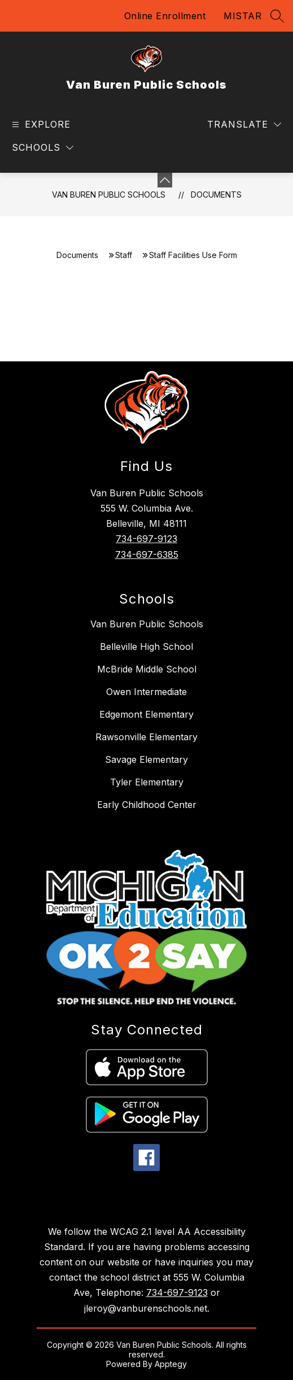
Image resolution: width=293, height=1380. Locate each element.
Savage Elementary (146, 759)
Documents (216, 194)
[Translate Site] (244, 124)
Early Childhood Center (146, 804)
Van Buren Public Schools (108, 194)
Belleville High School (146, 646)
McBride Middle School (146, 669)
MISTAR (242, 15)
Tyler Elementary (146, 782)
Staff (123, 255)
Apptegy (171, 1364)
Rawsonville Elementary (146, 737)
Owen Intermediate (146, 691)
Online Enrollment (165, 15)
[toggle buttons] (165, 180)
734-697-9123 (146, 538)
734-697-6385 (146, 554)
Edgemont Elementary (146, 714)
